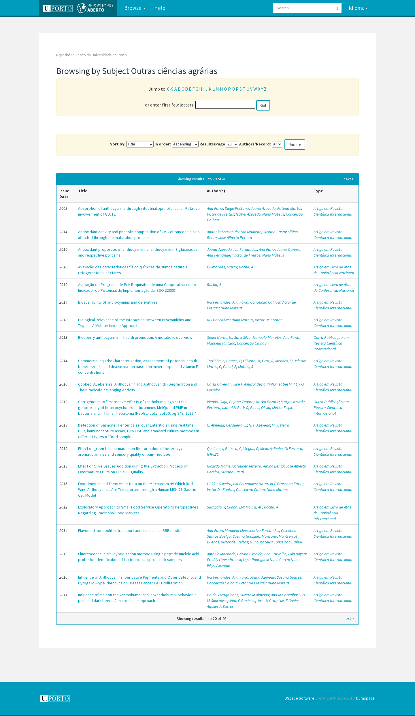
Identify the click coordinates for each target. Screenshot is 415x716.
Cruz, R (267, 360)
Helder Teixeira (249, 466)
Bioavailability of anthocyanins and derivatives (118, 302)
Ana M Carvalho (284, 594)
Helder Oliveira (219, 483)
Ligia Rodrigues (255, 559)
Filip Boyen (297, 553)
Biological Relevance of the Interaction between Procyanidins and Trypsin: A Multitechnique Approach (134, 322)
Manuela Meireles (267, 337)
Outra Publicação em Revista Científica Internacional (331, 343)
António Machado (221, 553)
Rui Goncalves (218, 319)
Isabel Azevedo (248, 214)
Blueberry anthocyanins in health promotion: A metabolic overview (135, 337)
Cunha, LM (235, 507)
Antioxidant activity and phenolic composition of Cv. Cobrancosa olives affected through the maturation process (139, 234)
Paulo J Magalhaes (222, 594)
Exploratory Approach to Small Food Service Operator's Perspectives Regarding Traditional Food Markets (138, 509)
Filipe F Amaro (243, 384)
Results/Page (212, 144)
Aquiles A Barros (220, 606)
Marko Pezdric (267, 401)
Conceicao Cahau (250, 489)
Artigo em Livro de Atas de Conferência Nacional (334, 269)
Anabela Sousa (219, 231)
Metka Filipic (282, 407)
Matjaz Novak (292, 401)
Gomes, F (233, 360)
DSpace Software (299, 698)
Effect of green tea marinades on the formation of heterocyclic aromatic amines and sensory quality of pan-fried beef (132, 451)
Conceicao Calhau (265, 302)
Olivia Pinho (266, 384)
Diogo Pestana (237, 208)
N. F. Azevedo (259, 425)
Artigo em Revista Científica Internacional (333, 211)
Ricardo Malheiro (247, 231)
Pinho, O (280, 448)
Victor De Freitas (268, 319)
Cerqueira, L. (236, 425)
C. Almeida (215, 425)
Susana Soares (289, 577)
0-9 (170, 89)
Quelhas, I (215, 448)
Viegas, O (251, 448)
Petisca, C (233, 448)
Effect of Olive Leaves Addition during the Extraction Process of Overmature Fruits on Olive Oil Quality (133, 468)
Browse (135, 7)
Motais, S (245, 366)
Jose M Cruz (267, 600)
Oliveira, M (251, 360)
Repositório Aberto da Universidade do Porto (91, 55)
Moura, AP (254, 507)
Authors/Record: (255, 144)
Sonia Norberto (219, 337)
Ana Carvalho (275, 553)
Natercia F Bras (272, 483)
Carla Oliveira (218, 384)
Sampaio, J (216, 507)
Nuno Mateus (273, 214)
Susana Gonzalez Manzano (255, 536)
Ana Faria (215, 208)
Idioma (358, 7)
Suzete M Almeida (254, 594)
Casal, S (229, 366)
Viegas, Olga (217, 401)
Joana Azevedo (263, 208)
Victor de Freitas (220, 214)
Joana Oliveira (289, 249)
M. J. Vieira (280, 425)
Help (159, 7)
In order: (162, 144)
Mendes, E (283, 360)
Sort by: (117, 144)
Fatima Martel (289, 208)
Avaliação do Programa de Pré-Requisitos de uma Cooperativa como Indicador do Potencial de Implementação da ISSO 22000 (137, 287)
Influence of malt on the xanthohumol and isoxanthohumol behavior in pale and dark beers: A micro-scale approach (137, 597)
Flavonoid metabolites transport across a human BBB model (129, 530)
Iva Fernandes (245, 249)
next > (349, 179)
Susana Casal (274, 231)
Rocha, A (246, 267)
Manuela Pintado (221, 343)
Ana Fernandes (219, 255)
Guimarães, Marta (222, 267)
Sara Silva (242, 337)
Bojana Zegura (241, 401)
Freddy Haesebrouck (224, 559)
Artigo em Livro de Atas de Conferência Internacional (332, 512)
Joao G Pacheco (242, 600)
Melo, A (266, 448)
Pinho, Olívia (260, 407)
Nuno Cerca (279, 559)
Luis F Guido (288, 600)
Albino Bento (273, 466)
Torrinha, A (216, 360)
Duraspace (365, 698)
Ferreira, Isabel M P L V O (227, 407)
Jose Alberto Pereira (235, 237)
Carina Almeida (250, 553)
